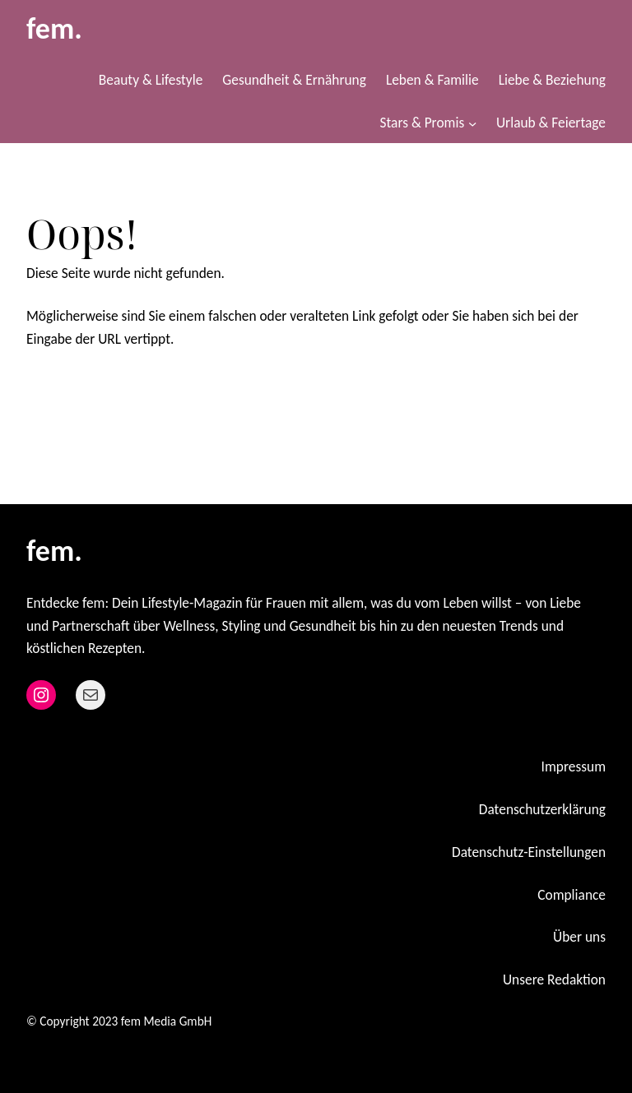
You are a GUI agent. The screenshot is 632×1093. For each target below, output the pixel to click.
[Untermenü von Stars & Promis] (472, 123)
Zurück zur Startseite (106, 392)
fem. (54, 29)
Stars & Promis (422, 122)
